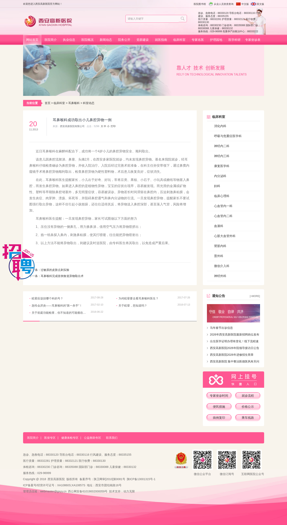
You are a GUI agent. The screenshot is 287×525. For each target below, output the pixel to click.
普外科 (218, 256)
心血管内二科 (223, 216)
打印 (113, 126)
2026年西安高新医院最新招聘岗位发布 (234, 334)
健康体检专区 (69, 437)
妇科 (217, 186)
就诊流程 (248, 395)
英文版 (260, 4)
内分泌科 (220, 176)
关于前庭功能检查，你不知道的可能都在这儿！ (59, 312)
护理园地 (216, 39)
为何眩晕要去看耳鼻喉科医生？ (138, 298)
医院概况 (87, 39)
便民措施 (219, 406)
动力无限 (129, 491)
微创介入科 (221, 266)
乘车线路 (248, 417)
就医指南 (161, 39)
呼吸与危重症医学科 (228, 136)
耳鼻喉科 (74, 103)
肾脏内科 (220, 246)
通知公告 (218, 296)
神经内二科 (221, 146)
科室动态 (88, 103)
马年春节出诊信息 (221, 327)
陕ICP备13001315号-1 (141, 479)
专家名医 (198, 39)
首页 (47, 103)
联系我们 (111, 437)
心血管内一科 (223, 206)
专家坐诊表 (252, 39)
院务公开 (124, 39)
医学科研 (234, 39)
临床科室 (179, 39)
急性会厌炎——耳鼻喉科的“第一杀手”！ (57, 305)
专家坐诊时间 (219, 395)
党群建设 (142, 39)
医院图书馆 (200, 4)
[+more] (255, 296)
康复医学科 (221, 166)
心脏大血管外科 (225, 236)
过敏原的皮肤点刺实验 (55, 269)
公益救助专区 (92, 437)
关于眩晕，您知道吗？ (132, 305)
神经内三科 (221, 156)
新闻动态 (106, 39)
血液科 (218, 226)
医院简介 (51, 39)
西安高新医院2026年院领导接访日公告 (234, 348)
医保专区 (50, 437)
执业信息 (69, 39)
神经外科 (220, 276)
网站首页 (32, 39)
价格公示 (248, 406)
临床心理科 (221, 196)
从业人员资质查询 (223, 4)
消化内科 (220, 126)
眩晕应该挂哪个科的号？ (47, 298)
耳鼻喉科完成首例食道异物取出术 (62, 276)
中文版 (245, 4)
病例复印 (219, 417)
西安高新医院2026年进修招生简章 (231, 354)
